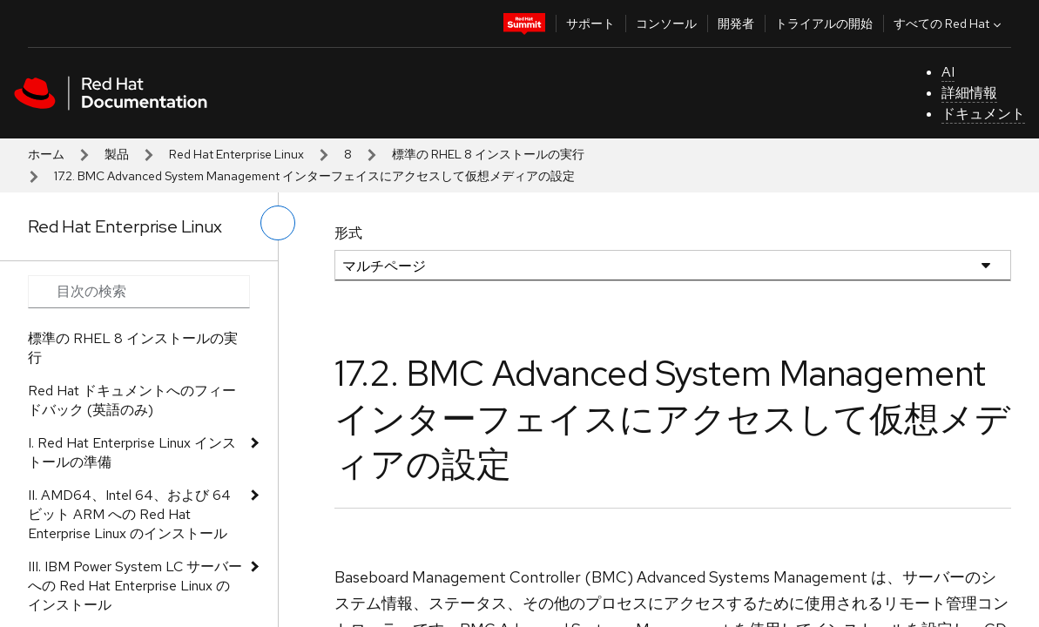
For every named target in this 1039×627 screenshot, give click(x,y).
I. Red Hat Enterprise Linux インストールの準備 (132, 452)
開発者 (736, 23)
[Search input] (139, 291)
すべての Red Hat (949, 23)
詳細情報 (969, 93)
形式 (348, 233)
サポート (590, 23)
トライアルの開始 (824, 23)
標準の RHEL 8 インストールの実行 (488, 154)
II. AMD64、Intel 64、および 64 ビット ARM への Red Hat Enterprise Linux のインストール (129, 514)
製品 (117, 154)
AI (948, 72)
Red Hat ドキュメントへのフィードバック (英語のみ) (132, 400)
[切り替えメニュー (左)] (277, 223)
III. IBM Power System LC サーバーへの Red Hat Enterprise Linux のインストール (135, 585)
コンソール (666, 23)
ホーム (46, 154)
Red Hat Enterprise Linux (236, 154)
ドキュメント (983, 113)
